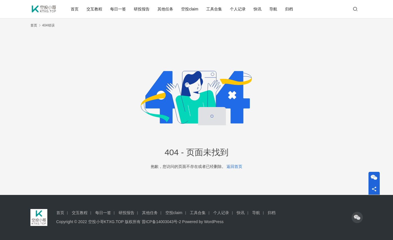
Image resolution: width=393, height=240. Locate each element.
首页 (75, 9)
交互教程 (94, 9)
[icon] (357, 217)
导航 (273, 9)
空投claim (189, 9)
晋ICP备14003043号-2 (161, 221)
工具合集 (214, 9)
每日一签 (118, 9)
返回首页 (234, 166)
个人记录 (238, 9)
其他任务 (165, 9)
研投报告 (142, 9)
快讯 (257, 9)
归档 (289, 9)
